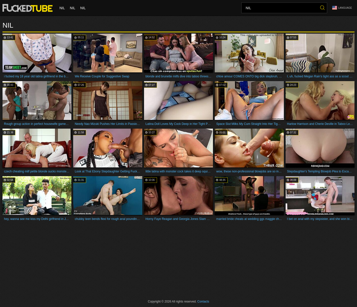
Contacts (203, 301)
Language (342, 7)
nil (62, 8)
